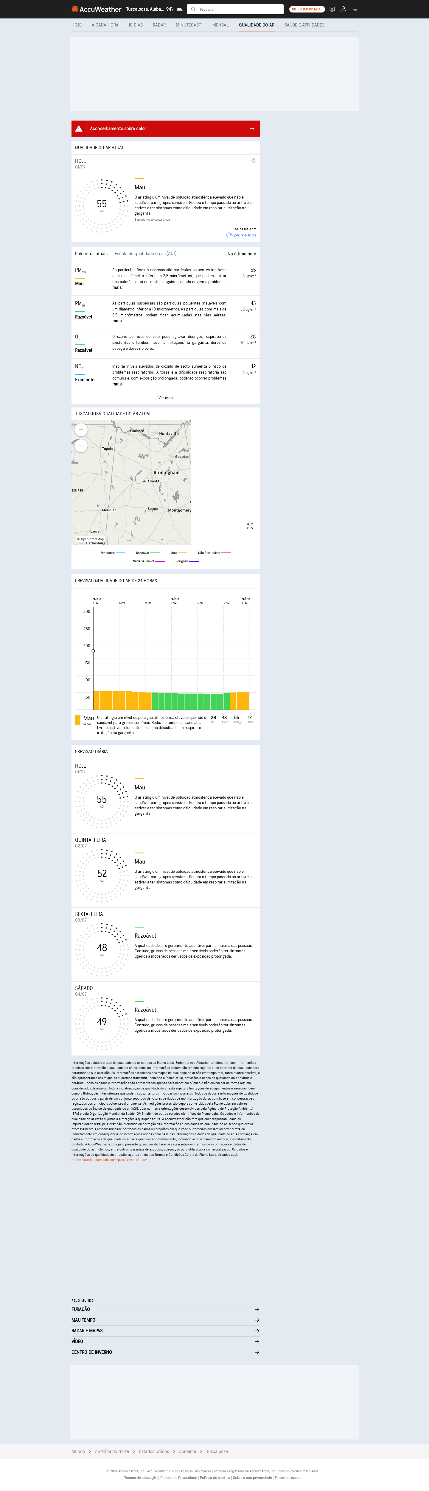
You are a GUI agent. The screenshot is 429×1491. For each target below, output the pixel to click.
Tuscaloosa (217, 1451)
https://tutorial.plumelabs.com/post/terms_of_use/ (109, 1160)
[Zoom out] (81, 445)
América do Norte (112, 1451)
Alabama (187, 1451)
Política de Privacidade (179, 1478)
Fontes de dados (288, 1478)
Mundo (78, 1451)
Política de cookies (215, 1478)
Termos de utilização (141, 1478)
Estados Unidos (154, 1451)
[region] (166, 482)
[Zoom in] (81, 429)
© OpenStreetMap (90, 539)
